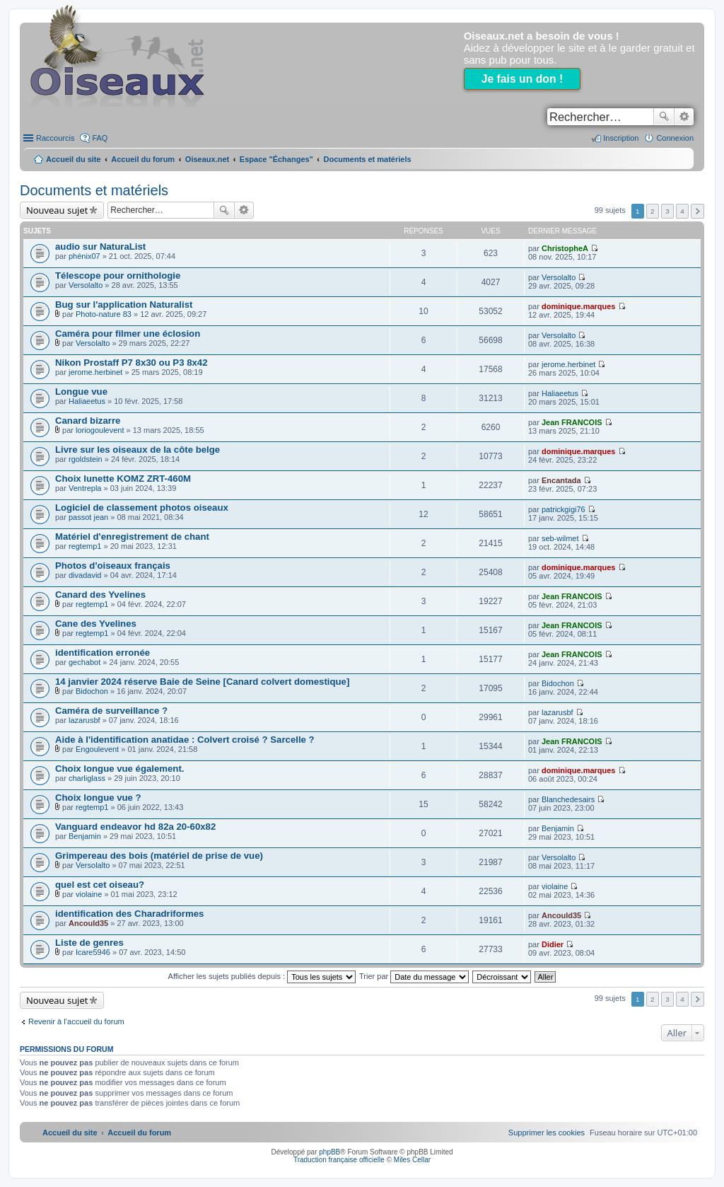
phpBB (329, 1152)
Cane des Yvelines (95, 623)
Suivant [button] (697, 211)
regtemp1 (85, 546)
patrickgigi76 (563, 509)
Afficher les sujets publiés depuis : (262, 976)
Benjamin (85, 836)
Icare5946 (93, 952)
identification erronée (102, 652)
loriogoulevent (100, 430)
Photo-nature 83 (104, 314)
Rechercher (664, 116)
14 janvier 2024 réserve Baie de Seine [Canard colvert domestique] (202, 681)
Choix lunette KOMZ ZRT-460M (123, 478)
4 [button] (682, 211)
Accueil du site (73, 159)
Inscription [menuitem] (620, 138)
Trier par (414, 976)
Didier (553, 944)
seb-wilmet (560, 538)
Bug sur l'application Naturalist (123, 304)
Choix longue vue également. (119, 768)
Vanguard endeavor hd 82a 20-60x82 (135, 826)
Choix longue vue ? (98, 797)
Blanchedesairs (568, 799)
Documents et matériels (94, 190)
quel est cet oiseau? (99, 884)
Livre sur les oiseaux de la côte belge (137, 449)
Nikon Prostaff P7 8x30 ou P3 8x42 (131, 362)
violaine (89, 894)
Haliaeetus (87, 401)
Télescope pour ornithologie (117, 275)
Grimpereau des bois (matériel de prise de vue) (159, 855)
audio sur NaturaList (100, 246)
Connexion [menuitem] (675, 138)
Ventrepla (85, 488)
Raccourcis (55, 138)
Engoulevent (97, 749)
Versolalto (86, 285)
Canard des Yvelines (100, 594)
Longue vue (81, 391)
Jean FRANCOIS (572, 422)
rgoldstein (86, 459)
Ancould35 (88, 923)
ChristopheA (565, 248)
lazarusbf (84, 720)
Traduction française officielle (339, 1160)
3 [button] (667, 211)
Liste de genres (89, 942)
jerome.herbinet (95, 372)
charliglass (87, 778)
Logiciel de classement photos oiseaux (141, 507)
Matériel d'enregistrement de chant (132, 536)
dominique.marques (579, 306)
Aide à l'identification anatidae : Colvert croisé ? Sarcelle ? (185, 739)
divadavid (85, 575)
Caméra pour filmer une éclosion (127, 333)
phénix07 (84, 256)
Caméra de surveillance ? (111, 710)
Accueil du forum (143, 159)
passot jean (88, 517)
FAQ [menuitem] (99, 138)
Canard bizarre (87, 420)
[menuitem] (546, 1132)
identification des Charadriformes (129, 913)
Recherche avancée (684, 116)
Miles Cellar (412, 1160)
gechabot (84, 662)
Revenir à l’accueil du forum (76, 1021)
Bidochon (92, 691)
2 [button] (652, 211)
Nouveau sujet (57, 210)
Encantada (561, 480)
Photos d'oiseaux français (112, 565)
